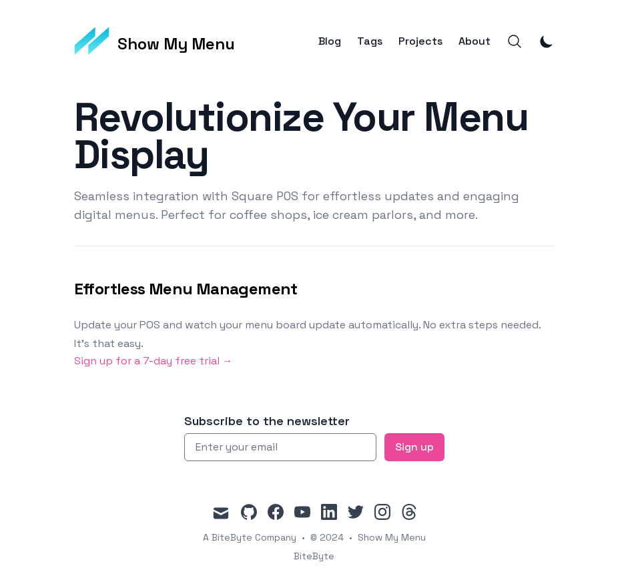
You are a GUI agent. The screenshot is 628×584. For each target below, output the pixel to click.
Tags (369, 41)
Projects (420, 41)
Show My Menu (392, 537)
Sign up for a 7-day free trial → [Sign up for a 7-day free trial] (153, 361)
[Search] (515, 41)
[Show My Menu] (155, 41)
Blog (329, 41)
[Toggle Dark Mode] (547, 41)
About (474, 41)
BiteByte (314, 556)
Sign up (414, 447)
